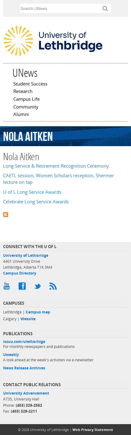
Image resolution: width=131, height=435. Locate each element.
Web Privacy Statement (92, 429)
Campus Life (26, 99)
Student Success (30, 84)
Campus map (38, 312)
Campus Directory (19, 273)
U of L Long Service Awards (32, 192)
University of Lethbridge (25, 255)
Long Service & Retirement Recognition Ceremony (56, 166)
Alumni (21, 115)
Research (23, 92)
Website (28, 319)
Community (25, 107)
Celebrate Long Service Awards (36, 201)
